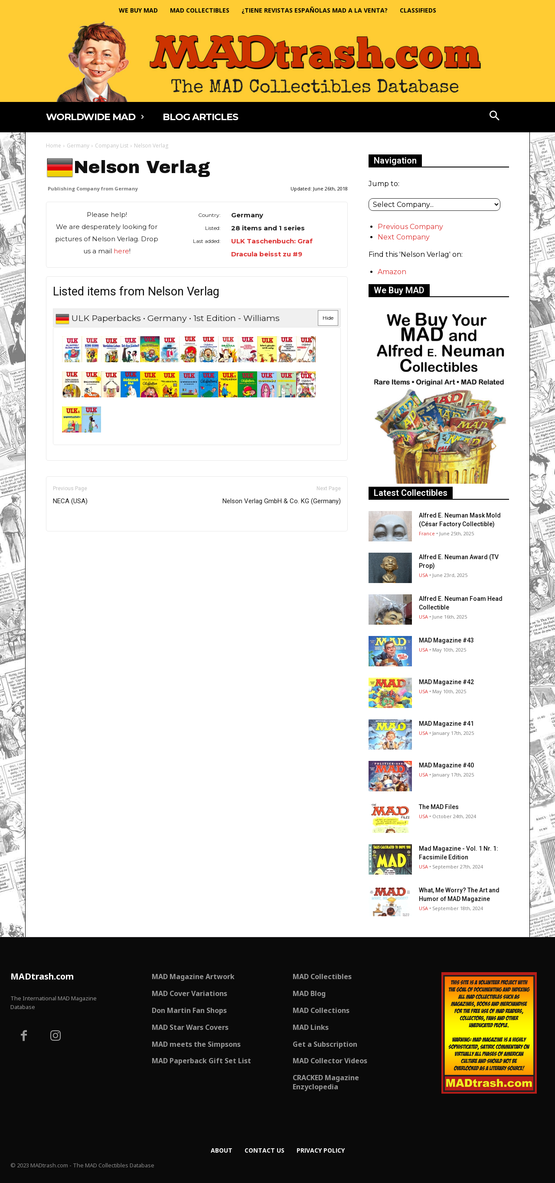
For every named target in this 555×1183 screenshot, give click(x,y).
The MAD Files (439, 806)
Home (53, 145)
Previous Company (410, 227)
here (121, 251)
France (427, 533)
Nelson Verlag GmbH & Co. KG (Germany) (281, 501)
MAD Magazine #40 (446, 765)
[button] (494, 116)
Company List (111, 145)
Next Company (404, 237)
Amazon (392, 272)
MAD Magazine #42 (446, 681)
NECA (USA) (70, 501)
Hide (328, 318)
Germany (78, 145)
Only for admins (76, 546)
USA (423, 575)
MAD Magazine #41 (446, 723)
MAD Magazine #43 (446, 640)
